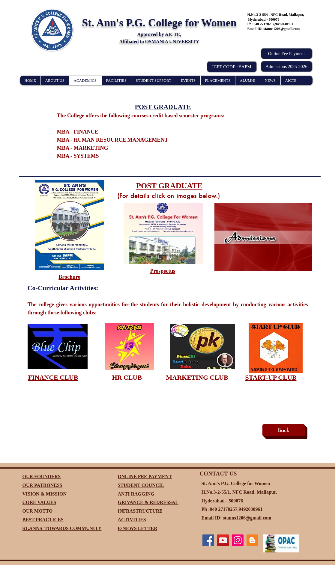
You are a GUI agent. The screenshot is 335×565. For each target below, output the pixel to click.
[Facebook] (208, 540)
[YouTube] (223, 540)
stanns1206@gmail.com (282, 29)
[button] (232, 66)
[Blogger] (252, 540)
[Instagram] (238, 540)
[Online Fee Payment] (287, 53)
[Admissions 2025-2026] (287, 66)
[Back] (283, 430)
